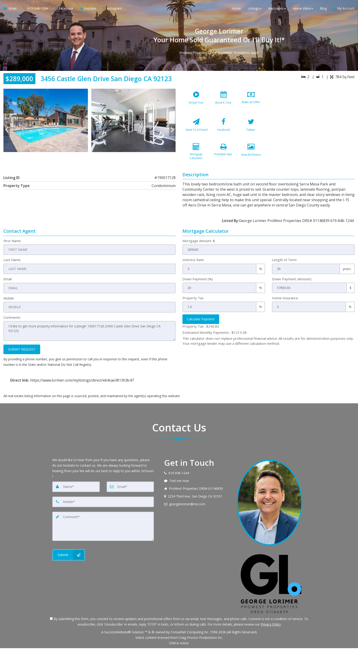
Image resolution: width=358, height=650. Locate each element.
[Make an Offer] (251, 102)
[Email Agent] (11, 9)
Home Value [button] (303, 9)
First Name (12, 243)
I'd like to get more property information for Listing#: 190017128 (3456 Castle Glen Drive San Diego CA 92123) (89, 333)
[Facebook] (223, 129)
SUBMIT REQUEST (22, 351)
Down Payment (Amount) (291, 281)
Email (7, 281)
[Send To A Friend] (196, 129)
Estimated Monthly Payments (214, 334)
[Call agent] (36, 9)
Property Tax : (200, 328)
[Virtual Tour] (196, 102)
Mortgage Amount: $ (198, 243)
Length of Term (284, 262)
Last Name (12, 262)
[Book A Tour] (223, 102)
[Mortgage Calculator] (196, 157)
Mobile (8, 300)
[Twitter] (251, 129)
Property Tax (193, 300)
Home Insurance (285, 300)
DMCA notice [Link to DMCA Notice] (179, 645)
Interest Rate (193, 262)
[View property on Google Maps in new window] (313, 123)
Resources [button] (277, 9)
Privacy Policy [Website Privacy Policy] (271, 626)
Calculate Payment (201, 321)
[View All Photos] (251, 157)
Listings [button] (254, 9)
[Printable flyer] (223, 157)
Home (236, 9)
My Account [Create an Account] (344, 9)
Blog (323, 9)
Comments (12, 319)
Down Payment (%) (197, 281)
